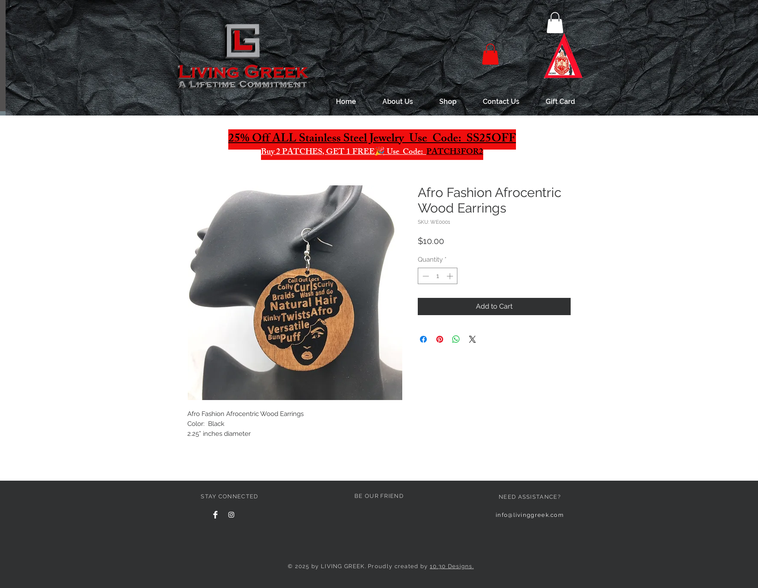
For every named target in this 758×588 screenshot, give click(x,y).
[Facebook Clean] (215, 515)
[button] (555, 22)
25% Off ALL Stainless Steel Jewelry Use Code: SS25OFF (372, 139)
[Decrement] (425, 276)
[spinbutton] (438, 276)
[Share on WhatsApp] (456, 339)
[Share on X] (472, 339)
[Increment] (451, 276)
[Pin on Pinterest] (440, 339)
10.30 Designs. (452, 566)
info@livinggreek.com (530, 515)
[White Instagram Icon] (231, 515)
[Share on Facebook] (423, 339)
